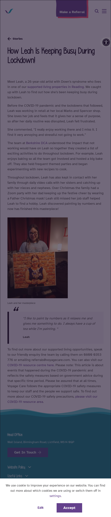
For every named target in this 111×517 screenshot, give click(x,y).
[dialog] (55, 258)
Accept (69, 507)
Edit (40, 508)
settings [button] (55, 496)
